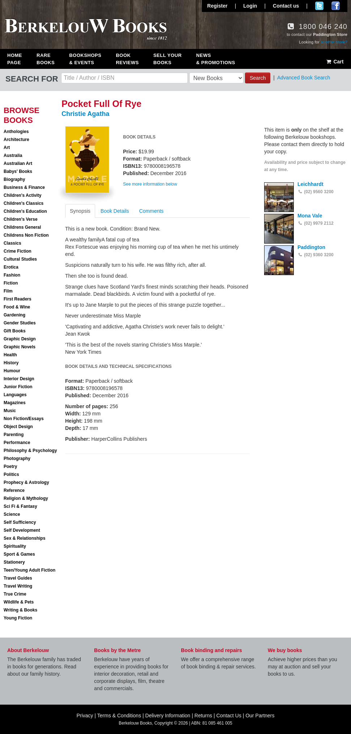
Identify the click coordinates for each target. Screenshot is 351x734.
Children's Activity (22, 195)
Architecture (16, 139)
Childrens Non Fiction (26, 235)
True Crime (15, 594)
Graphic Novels (19, 346)
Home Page (14, 59)
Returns (203, 715)
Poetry (10, 466)
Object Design (18, 426)
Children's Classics (23, 203)
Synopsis (80, 211)
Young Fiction (18, 618)
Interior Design (19, 378)
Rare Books (46, 59)
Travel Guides (18, 578)
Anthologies (16, 131)
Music (10, 410)
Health (10, 354)
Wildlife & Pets (19, 602)
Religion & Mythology (26, 498)
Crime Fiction (17, 251)
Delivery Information (167, 715)
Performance (17, 442)
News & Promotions (215, 59)
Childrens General (22, 227)
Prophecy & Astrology (26, 482)
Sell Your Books (167, 59)
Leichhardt (310, 184)
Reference (14, 490)
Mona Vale (309, 216)
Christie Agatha (85, 113)
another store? (334, 42)
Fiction (11, 283)
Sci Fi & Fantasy (20, 506)
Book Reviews (127, 59)
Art (7, 147)
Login (250, 6)
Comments (151, 211)
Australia (13, 155)
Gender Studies (20, 322)
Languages (15, 394)
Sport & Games (19, 554)
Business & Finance (24, 187)
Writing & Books (20, 610)
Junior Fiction (18, 386)
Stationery (14, 562)
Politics (11, 474)
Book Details (115, 211)
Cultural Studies (20, 259)
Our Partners (259, 715)
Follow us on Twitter (319, 5)
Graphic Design (20, 338)
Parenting (14, 434)
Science (12, 514)
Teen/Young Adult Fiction (29, 570)
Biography (14, 179)
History (11, 362)
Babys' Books (18, 171)
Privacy (84, 715)
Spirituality (15, 546)
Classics (12, 243)
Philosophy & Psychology (30, 450)
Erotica (11, 267)
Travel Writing (18, 586)
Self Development (22, 530)
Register (217, 6)
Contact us (286, 6)
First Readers (17, 299)
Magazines (15, 402)
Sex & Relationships (24, 538)
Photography (17, 458)
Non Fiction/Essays (24, 418)
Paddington (311, 247)
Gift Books (15, 330)
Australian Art (18, 163)
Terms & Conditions (119, 715)
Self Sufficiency (20, 522)
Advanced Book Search (303, 77)
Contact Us (228, 715)
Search (258, 78)
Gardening (14, 315)
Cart (334, 62)
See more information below (150, 184)
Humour (12, 370)
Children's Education (25, 211)
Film (8, 291)
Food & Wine (17, 307)
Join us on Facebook (335, 5)
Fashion (12, 275)
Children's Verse (21, 219)
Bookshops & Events (85, 59)
